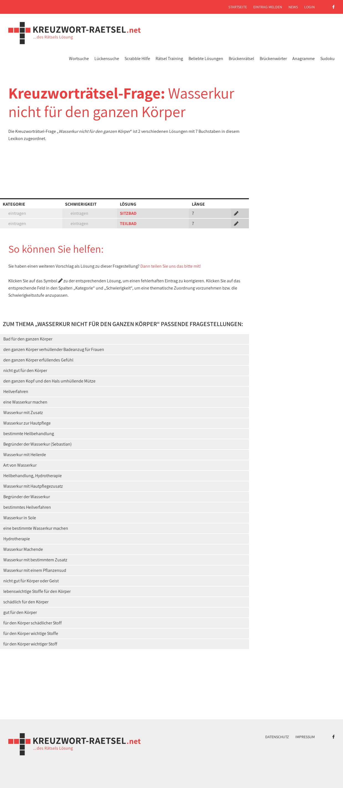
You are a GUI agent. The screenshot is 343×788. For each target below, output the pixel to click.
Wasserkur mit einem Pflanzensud (34, 570)
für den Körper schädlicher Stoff (32, 623)
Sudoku (327, 58)
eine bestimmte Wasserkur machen (35, 528)
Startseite (237, 6)
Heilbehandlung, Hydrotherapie (32, 476)
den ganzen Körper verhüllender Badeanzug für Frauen (53, 349)
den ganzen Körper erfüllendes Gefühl (38, 360)
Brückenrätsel (241, 58)
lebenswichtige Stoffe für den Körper (37, 591)
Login (309, 6)
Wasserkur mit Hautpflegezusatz (33, 486)
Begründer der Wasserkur (26, 497)
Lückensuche (106, 58)
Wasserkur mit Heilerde (24, 455)
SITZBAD (128, 213)
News (293, 6)
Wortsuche (79, 58)
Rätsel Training (169, 58)
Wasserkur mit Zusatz (23, 412)
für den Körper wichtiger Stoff (30, 644)
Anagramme (303, 58)
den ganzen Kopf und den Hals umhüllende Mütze (49, 381)
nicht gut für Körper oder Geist (31, 581)
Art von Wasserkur (20, 465)
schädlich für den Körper (25, 602)
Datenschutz (277, 736)
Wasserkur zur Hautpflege (27, 423)
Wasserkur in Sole (19, 518)
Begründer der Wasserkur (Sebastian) (37, 444)
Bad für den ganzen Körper (27, 339)
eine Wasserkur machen (25, 402)
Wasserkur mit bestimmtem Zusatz (35, 560)
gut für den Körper (20, 612)
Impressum (305, 736)
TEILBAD (128, 223)
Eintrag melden (267, 6)
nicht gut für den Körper (25, 370)
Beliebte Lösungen (206, 58)
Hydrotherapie (16, 539)
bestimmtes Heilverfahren (27, 507)
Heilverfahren (15, 391)
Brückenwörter (273, 58)
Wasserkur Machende (23, 549)
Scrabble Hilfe (137, 58)
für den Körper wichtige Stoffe (30, 633)
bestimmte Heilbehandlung (28, 433)
